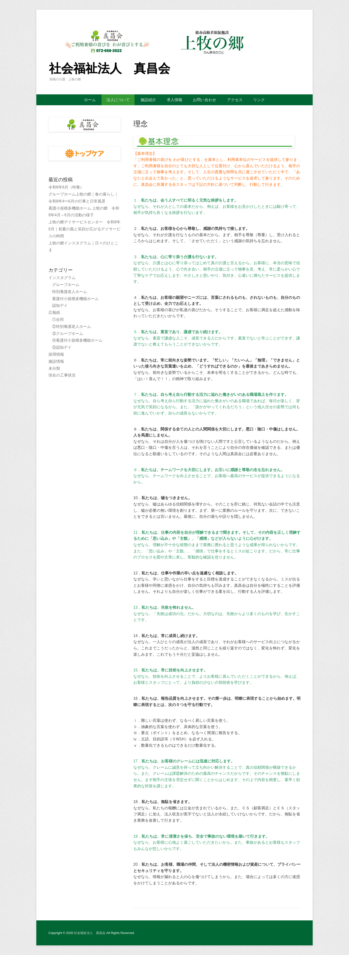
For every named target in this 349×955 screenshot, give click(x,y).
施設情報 (56, 361)
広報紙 (54, 312)
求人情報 (174, 100)
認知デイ (60, 305)
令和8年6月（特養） (66, 187)
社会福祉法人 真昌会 (109, 68)
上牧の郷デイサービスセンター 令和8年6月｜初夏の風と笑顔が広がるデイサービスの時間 (84, 229)
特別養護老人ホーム (69, 292)
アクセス (235, 100)
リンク (259, 100)
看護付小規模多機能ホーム (75, 299)
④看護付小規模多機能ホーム (77, 340)
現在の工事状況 (62, 375)
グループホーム (65, 285)
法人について (118, 100)
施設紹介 (148, 100)
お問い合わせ (204, 100)
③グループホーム (67, 333)
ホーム (90, 100)
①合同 (58, 319)
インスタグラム (62, 278)
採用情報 (56, 354)
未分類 (54, 368)
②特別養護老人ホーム (71, 326)
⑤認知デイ (61, 347)
